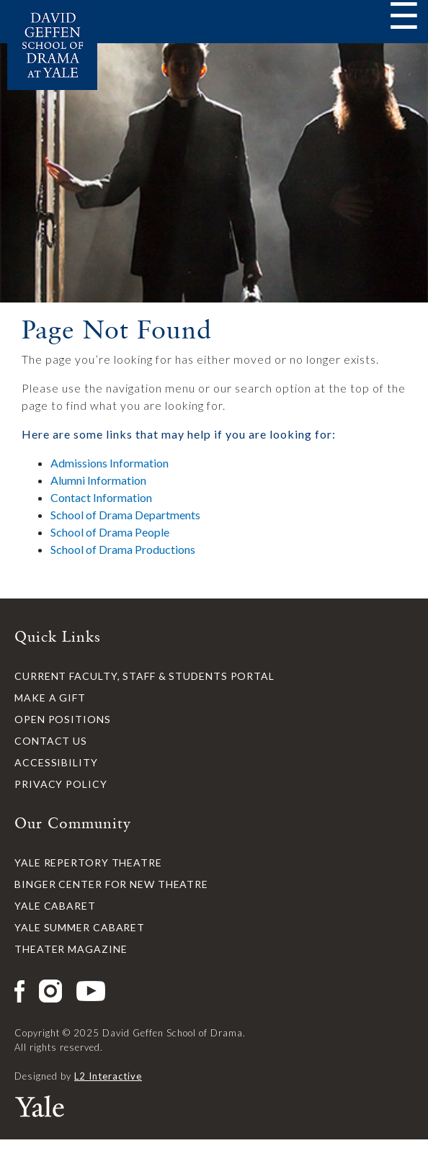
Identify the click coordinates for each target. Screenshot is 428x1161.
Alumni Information (98, 480)
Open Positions (62, 719)
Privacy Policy (60, 784)
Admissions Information (109, 463)
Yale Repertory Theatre (88, 862)
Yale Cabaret (55, 906)
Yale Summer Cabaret (79, 927)
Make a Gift (50, 697)
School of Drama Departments (125, 514)
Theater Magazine (70, 949)
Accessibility (56, 762)
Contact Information (101, 497)
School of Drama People (109, 532)
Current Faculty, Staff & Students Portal (144, 676)
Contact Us (50, 741)
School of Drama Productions (122, 549)
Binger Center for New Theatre (111, 884)
